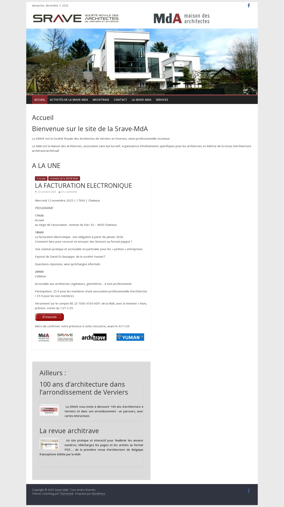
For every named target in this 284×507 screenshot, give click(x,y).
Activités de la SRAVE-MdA (69, 99)
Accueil (39, 99)
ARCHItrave (101, 99)
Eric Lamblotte (69, 191)
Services (162, 99)
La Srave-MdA (141, 99)
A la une (41, 178)
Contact (120, 99)
